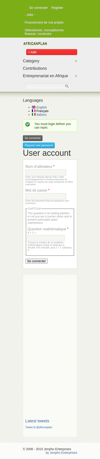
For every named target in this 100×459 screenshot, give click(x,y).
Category (31, 61)
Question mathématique (48, 229)
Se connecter (38, 8)
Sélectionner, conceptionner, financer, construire (44, 32)
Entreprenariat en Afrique (45, 76)
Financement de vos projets (44, 22)
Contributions (35, 68)
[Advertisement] (50, 345)
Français (40, 111)
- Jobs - (30, 15)
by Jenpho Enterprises (61, 452)
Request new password (39, 145)
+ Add (32, 52)
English (39, 107)
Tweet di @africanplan (38, 427)
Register (57, 8)
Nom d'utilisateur (40, 166)
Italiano (39, 114)
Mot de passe (37, 190)
